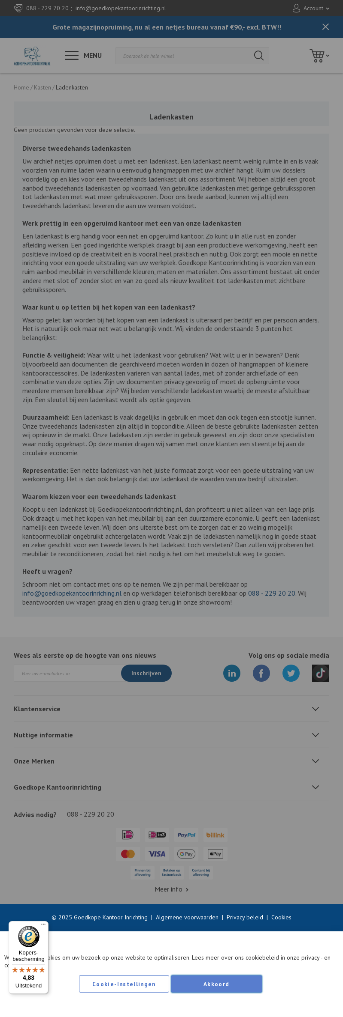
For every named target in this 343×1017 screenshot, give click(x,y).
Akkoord (216, 984)
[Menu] (43, 926)
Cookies (281, 917)
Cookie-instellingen (124, 984)
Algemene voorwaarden (187, 917)
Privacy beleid (245, 917)
